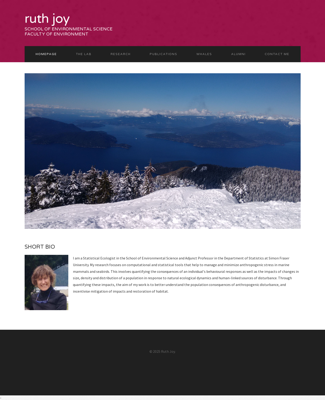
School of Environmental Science (68, 29)
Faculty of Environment (56, 34)
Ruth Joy (47, 18)
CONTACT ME (277, 54)
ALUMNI (238, 54)
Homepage (46, 54)
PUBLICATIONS (163, 54)
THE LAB (84, 54)
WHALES (204, 54)
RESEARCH (121, 54)
